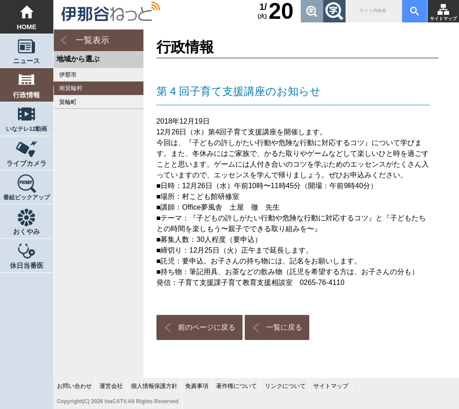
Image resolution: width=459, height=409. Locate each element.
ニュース (26, 61)
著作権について (236, 386)
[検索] (373, 11)
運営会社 (111, 386)
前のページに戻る (206, 327)
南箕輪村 (70, 88)
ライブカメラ (26, 163)
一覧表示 (92, 40)
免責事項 (196, 386)
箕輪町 (68, 102)
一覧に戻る (284, 327)
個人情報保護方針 (154, 386)
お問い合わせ (74, 386)
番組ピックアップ (26, 197)
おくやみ (26, 231)
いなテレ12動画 (26, 128)
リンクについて (285, 386)
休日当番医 (26, 265)
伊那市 (68, 74)
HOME (26, 26)
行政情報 (26, 95)
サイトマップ (443, 18)
